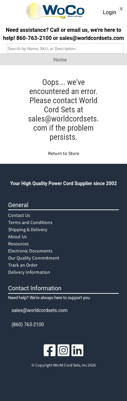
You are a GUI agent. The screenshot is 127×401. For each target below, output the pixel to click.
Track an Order (23, 265)
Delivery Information (29, 272)
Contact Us (19, 215)
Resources (18, 244)
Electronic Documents (30, 251)
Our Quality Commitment (33, 258)
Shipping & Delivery (27, 229)
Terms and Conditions (30, 222)
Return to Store (63, 153)
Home (60, 59)
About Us (17, 236)
